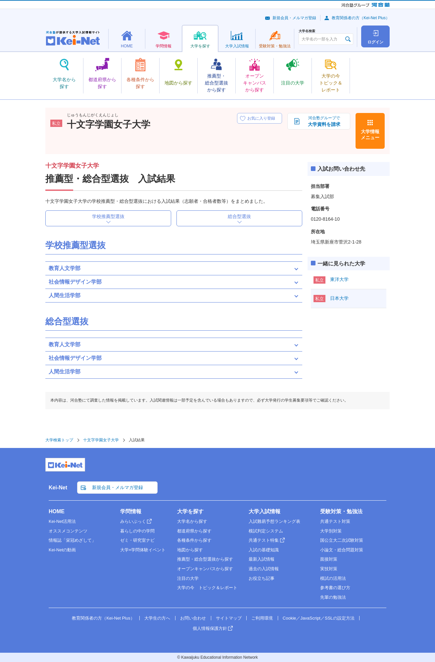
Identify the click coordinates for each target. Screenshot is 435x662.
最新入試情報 (261, 559)
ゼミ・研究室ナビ (137, 540)
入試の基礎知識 (264, 549)
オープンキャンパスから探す (205, 568)
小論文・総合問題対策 (341, 549)
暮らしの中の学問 (137, 530)
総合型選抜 (239, 216)
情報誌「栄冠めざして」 (72, 540)
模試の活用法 (333, 578)
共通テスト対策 (335, 521)
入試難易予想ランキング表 (274, 521)
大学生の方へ (157, 618)
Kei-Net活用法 (62, 521)
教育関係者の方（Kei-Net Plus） (361, 18)
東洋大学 (339, 279)
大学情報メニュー (370, 134)
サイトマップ (229, 618)
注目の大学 (188, 578)
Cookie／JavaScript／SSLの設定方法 (319, 618)
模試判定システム (266, 530)
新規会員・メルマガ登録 (294, 18)
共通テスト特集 (264, 540)
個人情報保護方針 (210, 628)
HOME (57, 511)
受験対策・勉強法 (341, 511)
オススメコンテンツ (68, 530)
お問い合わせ (193, 618)
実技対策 (328, 568)
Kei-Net (58, 487)
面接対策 (328, 559)
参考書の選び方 (335, 587)
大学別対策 (331, 530)
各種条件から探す (194, 540)
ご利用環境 (262, 618)
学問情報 (130, 511)
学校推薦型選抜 (108, 216)
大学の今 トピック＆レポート (207, 587)
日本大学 (339, 298)
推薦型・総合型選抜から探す (205, 559)
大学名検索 (307, 31)
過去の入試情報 (264, 568)
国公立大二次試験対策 (341, 540)
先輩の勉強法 (333, 597)
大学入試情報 (264, 511)
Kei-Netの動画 (62, 549)
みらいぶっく (133, 521)
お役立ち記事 (261, 578)
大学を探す (190, 511)
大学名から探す (192, 521)
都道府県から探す (194, 530)
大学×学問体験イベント (143, 549)
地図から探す (190, 549)
